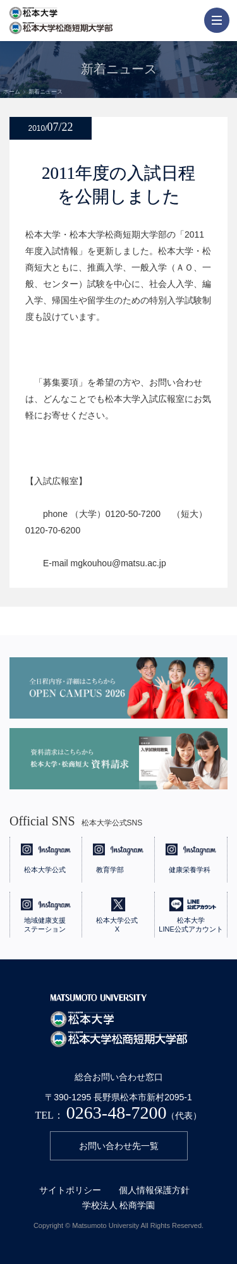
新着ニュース (45, 91)
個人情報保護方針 (154, 1190)
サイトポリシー (70, 1190)
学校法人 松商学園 (118, 1205)
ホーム (11, 91)
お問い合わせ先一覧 (119, 1146)
